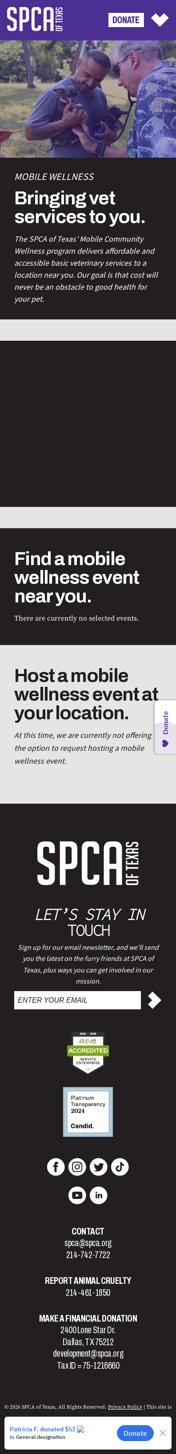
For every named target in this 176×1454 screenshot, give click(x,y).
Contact (88, 1231)
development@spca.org (88, 1353)
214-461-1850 (88, 1292)
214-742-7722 (88, 1255)
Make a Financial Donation (88, 1318)
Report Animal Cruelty (88, 1280)
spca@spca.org (87, 1243)
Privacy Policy (125, 1406)
